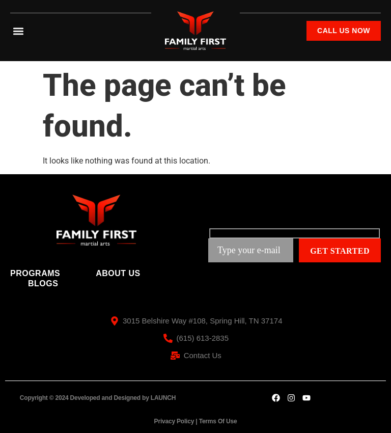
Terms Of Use (218, 421)
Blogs (43, 283)
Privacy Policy (174, 421)
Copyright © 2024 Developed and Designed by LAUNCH (98, 397)
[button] (18, 30)
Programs (35, 273)
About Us (118, 273)
